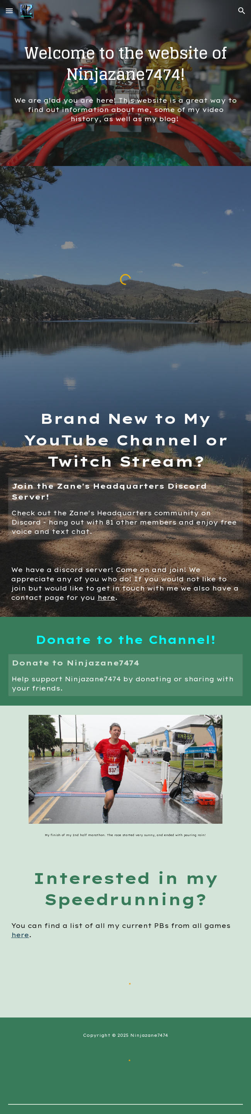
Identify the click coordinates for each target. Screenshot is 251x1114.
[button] (9, 10)
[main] (125, 63)
